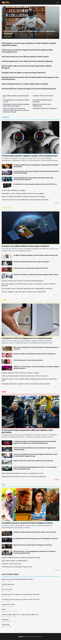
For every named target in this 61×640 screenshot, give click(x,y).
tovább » (56, 203)
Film (4, 484)
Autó (4, 392)
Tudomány (7, 207)
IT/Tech (5, 117)
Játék (4, 300)
